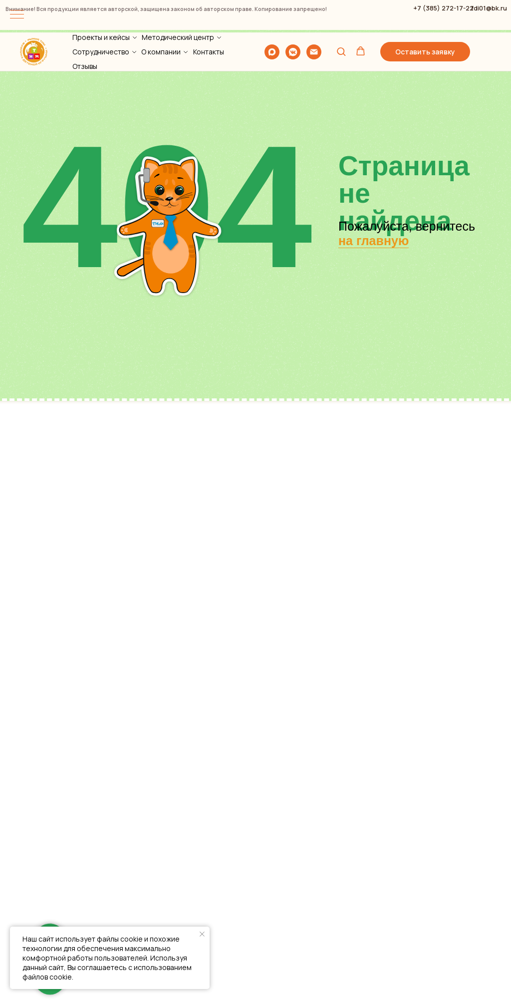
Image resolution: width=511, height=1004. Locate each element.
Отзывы (84, 33)
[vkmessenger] (292, 19)
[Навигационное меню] (17, 15)
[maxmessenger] (271, 19)
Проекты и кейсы (101, 4)
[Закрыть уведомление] (202, 934)
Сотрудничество (100, 19)
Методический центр (178, 4)
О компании (161, 19)
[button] (341, 18)
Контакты (208, 19)
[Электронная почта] (313, 19)
